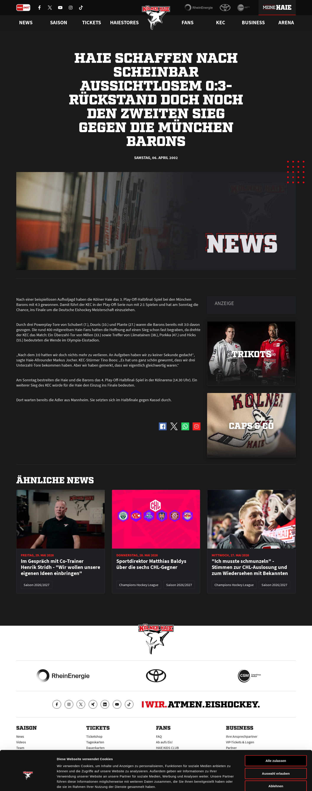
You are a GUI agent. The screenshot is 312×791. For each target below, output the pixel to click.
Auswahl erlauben (276, 751)
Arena (286, 22)
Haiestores (124, 22)
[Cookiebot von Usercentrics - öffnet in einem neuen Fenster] (28, 782)
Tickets (91, 22)
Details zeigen (230, 782)
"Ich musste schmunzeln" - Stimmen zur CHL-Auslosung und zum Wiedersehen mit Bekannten (250, 567)
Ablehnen (275, 763)
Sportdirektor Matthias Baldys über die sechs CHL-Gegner (151, 564)
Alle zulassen (275, 738)
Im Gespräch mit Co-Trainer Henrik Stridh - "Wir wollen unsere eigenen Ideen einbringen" (60, 567)
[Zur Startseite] (156, 17)
